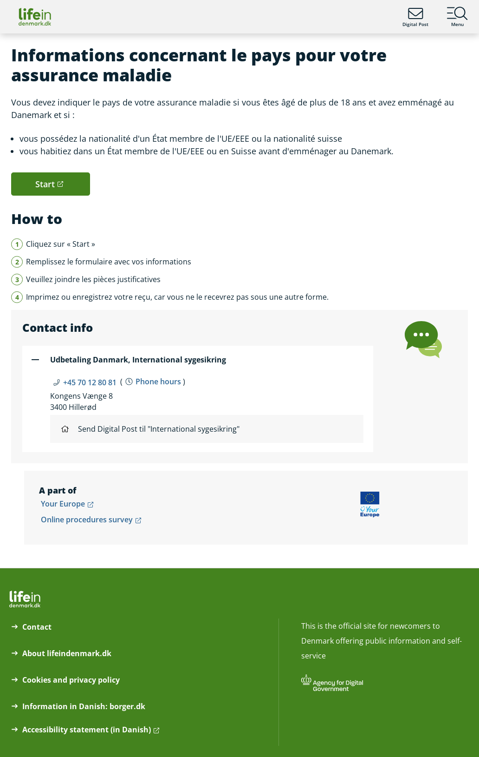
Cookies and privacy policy (71, 680)
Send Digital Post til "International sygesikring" (150, 429)
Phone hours (158, 381)
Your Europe (63, 504)
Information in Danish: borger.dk (83, 706)
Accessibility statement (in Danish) (86, 729)
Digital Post (415, 16)
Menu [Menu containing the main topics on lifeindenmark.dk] (457, 16)
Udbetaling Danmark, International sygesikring (138, 360)
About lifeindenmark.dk (66, 653)
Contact (37, 627)
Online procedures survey (87, 519)
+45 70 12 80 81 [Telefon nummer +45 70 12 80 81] (90, 382)
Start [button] (45, 184)
